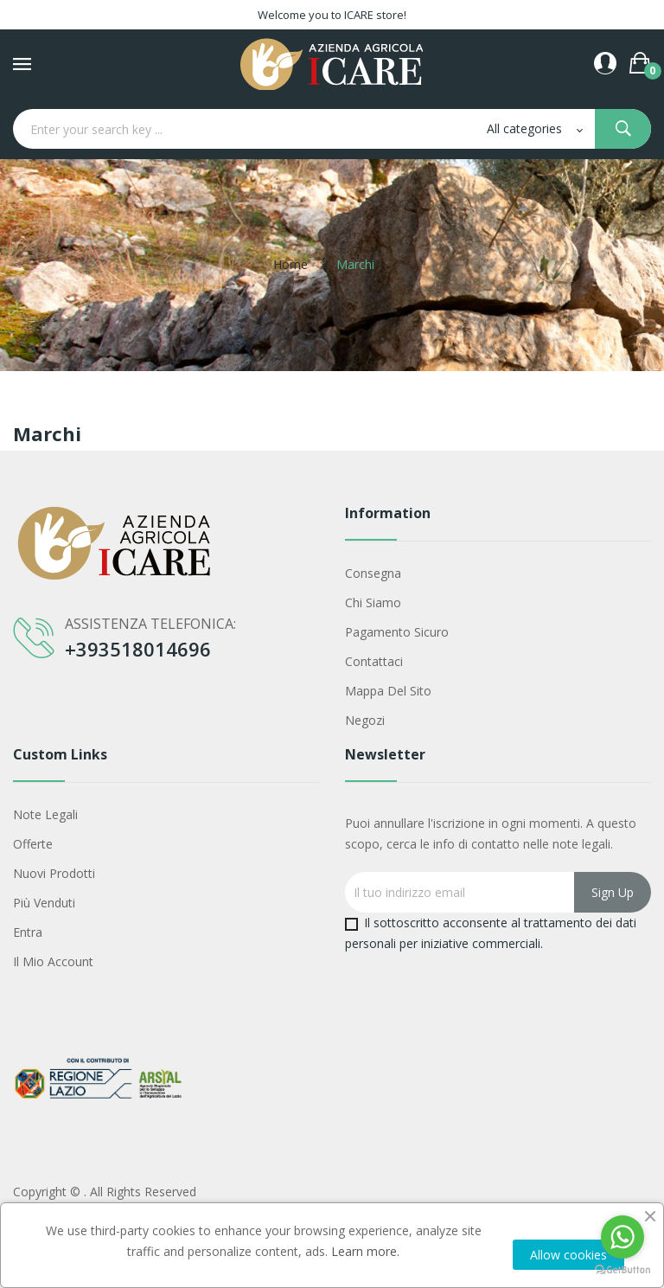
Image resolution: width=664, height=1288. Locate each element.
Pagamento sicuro (397, 632)
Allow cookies (568, 1254)
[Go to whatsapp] (622, 1237)
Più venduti (44, 902)
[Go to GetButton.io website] (622, 1270)
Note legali (45, 814)
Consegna (373, 573)
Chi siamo (373, 602)
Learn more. (365, 1251)
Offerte (33, 844)
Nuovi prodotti (54, 873)
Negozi (365, 720)
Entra (27, 932)
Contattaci (374, 661)
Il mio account (53, 961)
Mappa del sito (388, 690)
